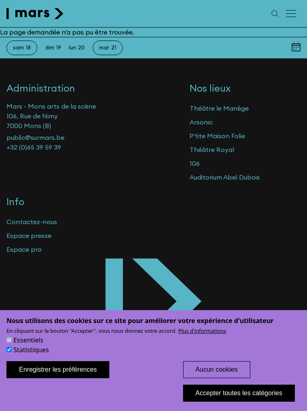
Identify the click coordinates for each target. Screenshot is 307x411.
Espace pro (24, 249)
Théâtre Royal (212, 150)
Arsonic (201, 122)
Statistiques (31, 357)
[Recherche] (275, 13)
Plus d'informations (202, 338)
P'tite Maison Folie (217, 136)
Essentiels (28, 347)
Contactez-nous (31, 222)
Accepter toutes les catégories (239, 400)
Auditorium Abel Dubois (225, 177)
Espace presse (28, 235)
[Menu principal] (292, 13)
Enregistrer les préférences (58, 377)
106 (195, 163)
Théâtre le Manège (219, 108)
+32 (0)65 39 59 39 (33, 147)
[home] (35, 13)
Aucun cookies (217, 377)
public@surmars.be (35, 137)
